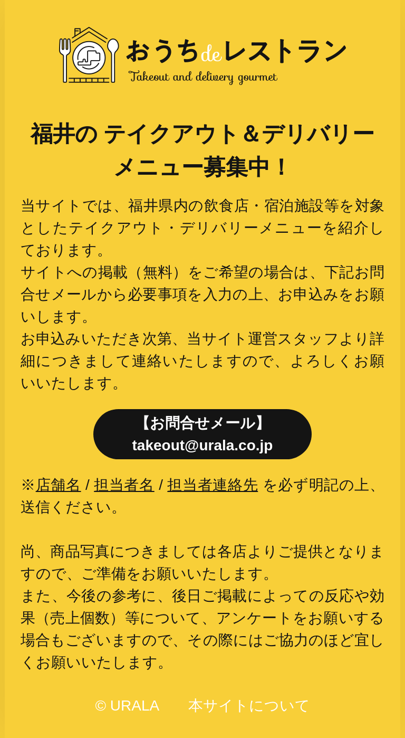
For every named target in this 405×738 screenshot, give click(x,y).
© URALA (126, 705)
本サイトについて (249, 705)
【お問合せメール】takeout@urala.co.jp (202, 434)
